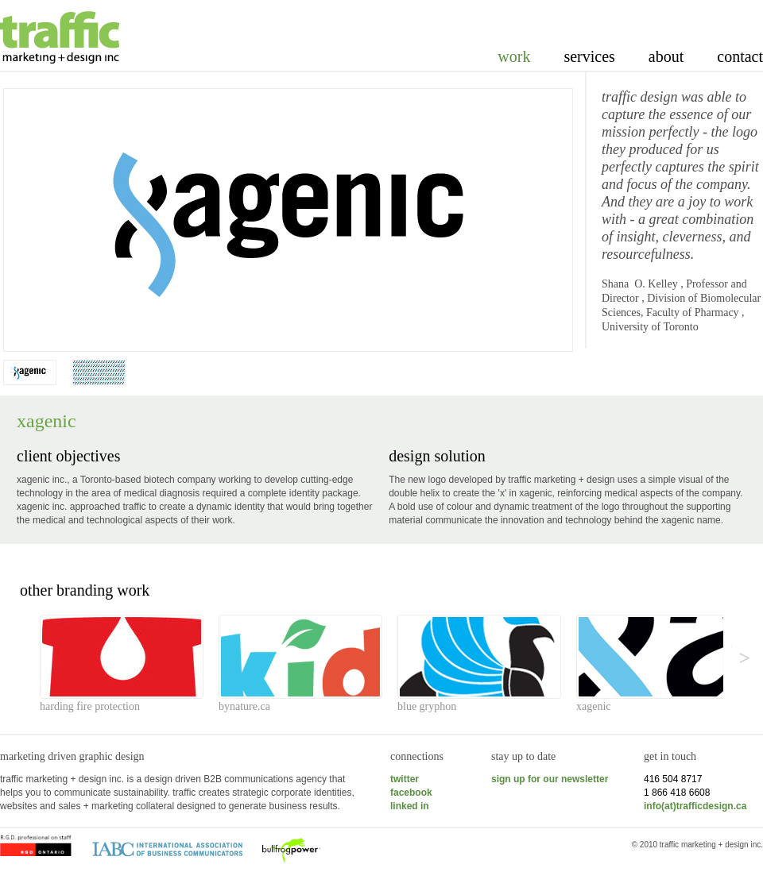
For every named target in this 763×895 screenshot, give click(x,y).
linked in (409, 806)
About (666, 56)
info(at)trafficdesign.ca (695, 806)
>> (731, 646)
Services (589, 56)
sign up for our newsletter (549, 779)
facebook (411, 792)
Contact (740, 56)
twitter (404, 779)
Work (514, 56)
